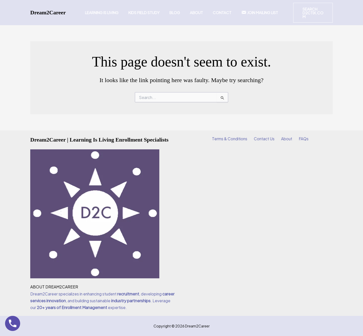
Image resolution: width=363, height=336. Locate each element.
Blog (176, 12)
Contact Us (265, 139)
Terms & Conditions (233, 139)
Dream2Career (48, 12)
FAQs (301, 139)
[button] (309, 13)
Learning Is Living (107, 12)
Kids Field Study (147, 12)
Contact (218, 12)
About (195, 12)
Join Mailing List (254, 12)
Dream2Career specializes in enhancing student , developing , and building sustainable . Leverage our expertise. (100, 300)
